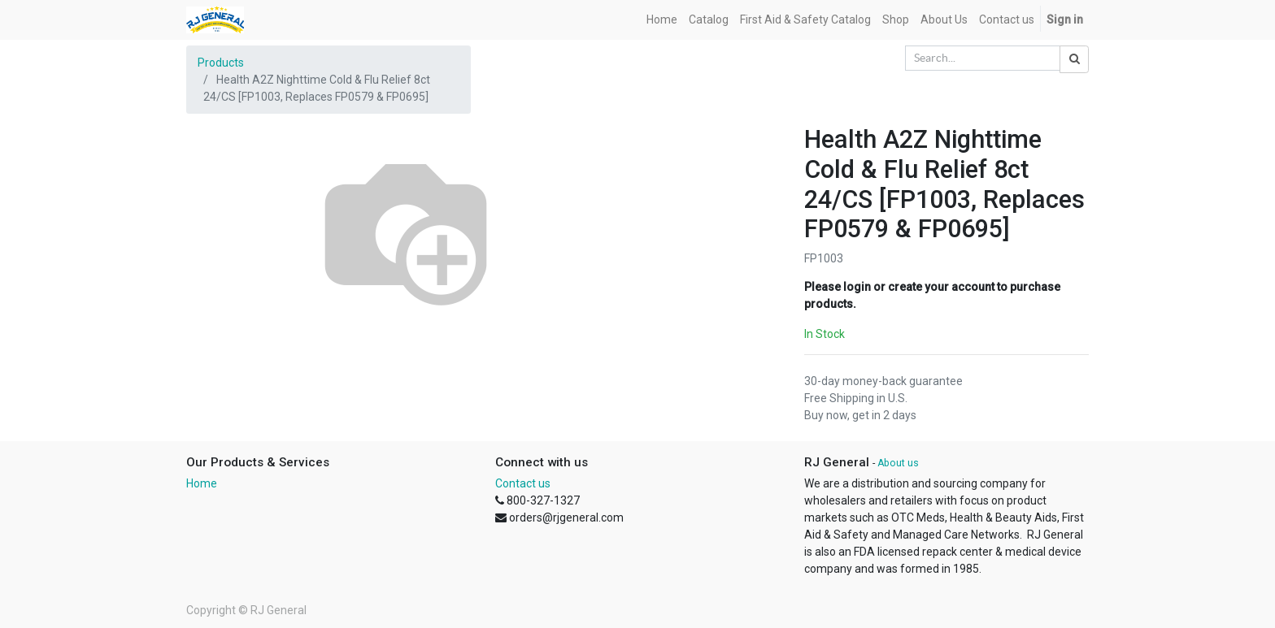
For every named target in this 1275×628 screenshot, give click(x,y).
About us (898, 463)
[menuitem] (662, 20)
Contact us (522, 483)
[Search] (1074, 59)
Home (201, 483)
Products (221, 62)
